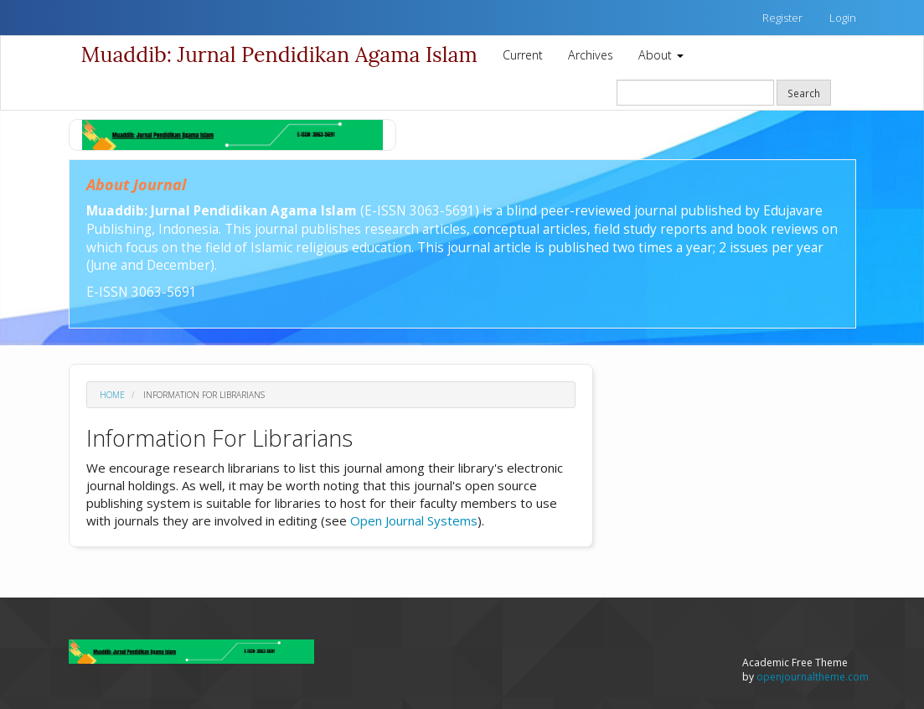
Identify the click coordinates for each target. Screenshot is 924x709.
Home (112, 395)
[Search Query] (695, 93)
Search (803, 93)
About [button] (661, 55)
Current (523, 55)
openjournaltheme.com (812, 677)
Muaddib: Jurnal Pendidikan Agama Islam (279, 54)
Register (782, 17)
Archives (590, 55)
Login (842, 17)
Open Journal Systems (413, 520)
